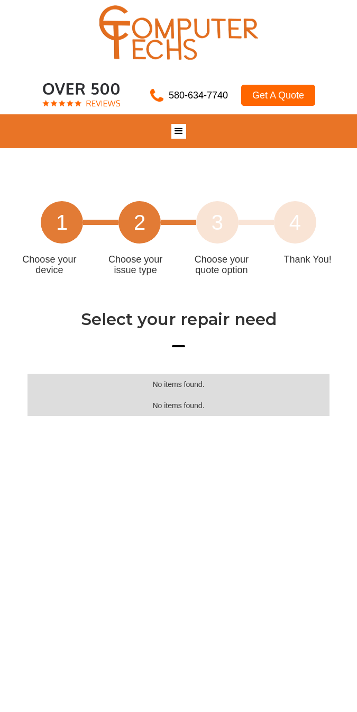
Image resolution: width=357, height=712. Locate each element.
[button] (179, 131)
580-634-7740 (198, 95)
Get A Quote (278, 95)
